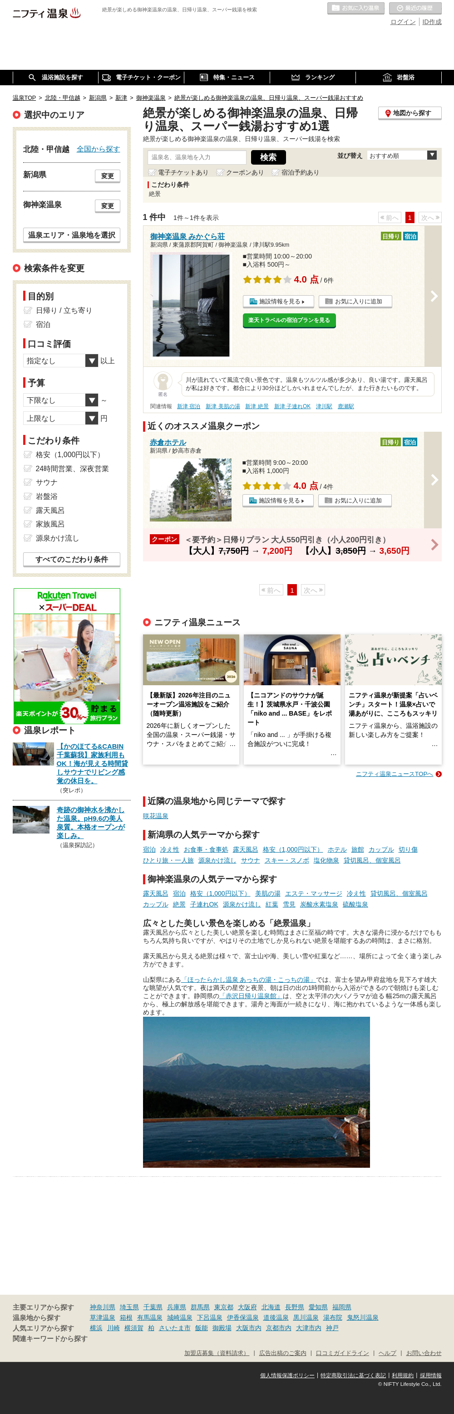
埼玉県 (129, 1307)
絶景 (179, 904)
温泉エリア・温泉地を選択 (71, 235)
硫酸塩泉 (355, 904)
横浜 (96, 1327)
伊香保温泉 (243, 1317)
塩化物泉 (326, 860)
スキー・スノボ (287, 860)
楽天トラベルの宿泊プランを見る (289, 320)
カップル (381, 849)
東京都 (223, 1307)
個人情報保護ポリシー (287, 1375)
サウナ (250, 860)
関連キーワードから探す (50, 1338)
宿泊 (149, 849)
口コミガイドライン (342, 1353)
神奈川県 (102, 1307)
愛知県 (318, 1307)
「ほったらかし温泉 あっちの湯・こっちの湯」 (248, 979)
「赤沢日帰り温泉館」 (251, 996)
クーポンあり (245, 172)
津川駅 (324, 406)
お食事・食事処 (206, 849)
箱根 (126, 1317)
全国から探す (98, 149)
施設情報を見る (280, 301)
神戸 (332, 1327)
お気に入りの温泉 (356, 8)
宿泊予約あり (300, 172)
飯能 (201, 1327)
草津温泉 (102, 1317)
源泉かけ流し (217, 860)
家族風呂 (50, 524)
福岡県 (341, 1307)
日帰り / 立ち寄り (64, 310)
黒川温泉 (306, 1317)
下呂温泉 (209, 1317)
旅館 (357, 849)
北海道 (271, 1307)
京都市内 (278, 1327)
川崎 (113, 1327)
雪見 (289, 904)
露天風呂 (245, 849)
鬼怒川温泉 (363, 1317)
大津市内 (308, 1327)
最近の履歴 (415, 8)
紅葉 (272, 904)
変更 (107, 176)
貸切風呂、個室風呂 (372, 860)
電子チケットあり (183, 172)
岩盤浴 (47, 496)
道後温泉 (276, 1317)
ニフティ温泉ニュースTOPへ (394, 773)
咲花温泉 (155, 815)
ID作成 (432, 21)
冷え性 (169, 849)
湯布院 (332, 1317)
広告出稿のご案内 (282, 1353)
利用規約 (403, 1375)
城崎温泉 (179, 1317)
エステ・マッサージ (313, 893)
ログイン (403, 21)
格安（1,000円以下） (293, 849)
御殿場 (222, 1327)
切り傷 (408, 849)
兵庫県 (176, 1307)
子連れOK (204, 904)
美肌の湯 (268, 893)
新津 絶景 (256, 406)
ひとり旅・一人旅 (168, 860)
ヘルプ (387, 1353)
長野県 (294, 1307)
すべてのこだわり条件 (71, 559)
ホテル (337, 849)
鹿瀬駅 (346, 406)
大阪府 (247, 1307)
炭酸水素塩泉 (319, 904)
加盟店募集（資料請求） (216, 1353)
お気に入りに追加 (358, 301)
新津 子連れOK (292, 406)
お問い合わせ (424, 1353)
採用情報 (431, 1375)
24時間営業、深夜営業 (72, 469)
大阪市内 (249, 1327)
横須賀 (133, 1327)
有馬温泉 (150, 1317)
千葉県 (153, 1307)
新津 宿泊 (188, 406)
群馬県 (200, 1307)
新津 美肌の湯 (223, 406)
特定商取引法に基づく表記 (353, 1375)
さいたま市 (175, 1327)
